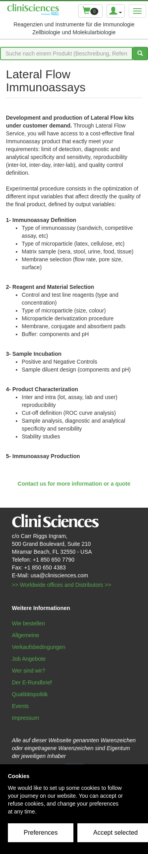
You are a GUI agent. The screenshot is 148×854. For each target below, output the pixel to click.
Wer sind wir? (28, 670)
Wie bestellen (28, 623)
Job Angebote (29, 659)
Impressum (25, 718)
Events (20, 706)
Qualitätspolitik (30, 694)
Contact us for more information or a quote (74, 484)
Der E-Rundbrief (32, 682)
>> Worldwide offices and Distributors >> (61, 585)
